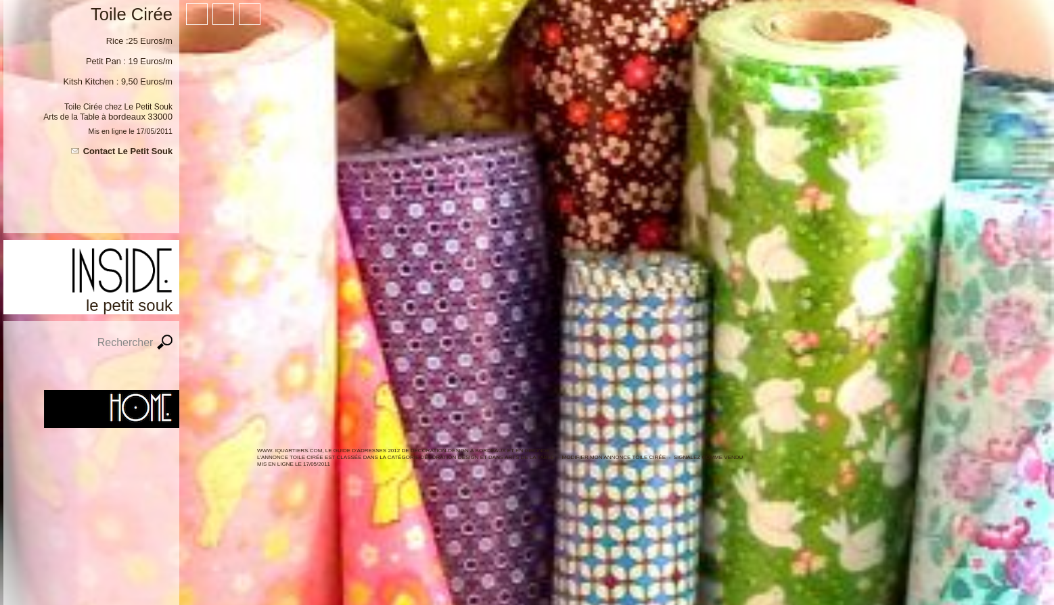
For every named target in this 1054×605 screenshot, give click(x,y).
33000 (160, 117)
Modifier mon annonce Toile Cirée (614, 457)
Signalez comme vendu (708, 457)
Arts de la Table (71, 117)
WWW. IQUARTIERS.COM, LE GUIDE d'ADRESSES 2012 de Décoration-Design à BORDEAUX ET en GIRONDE (403, 450)
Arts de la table (529, 457)
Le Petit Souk (148, 107)
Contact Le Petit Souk (128, 151)
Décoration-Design (449, 457)
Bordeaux (126, 117)
